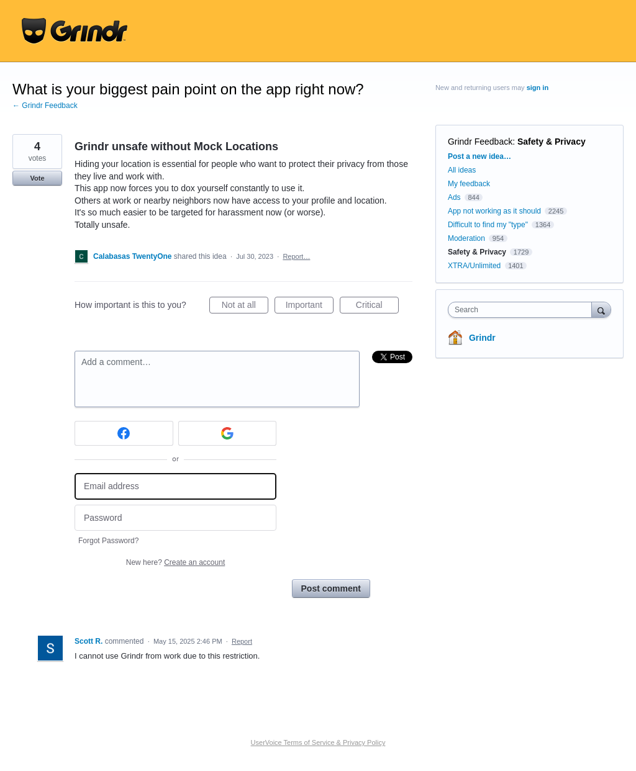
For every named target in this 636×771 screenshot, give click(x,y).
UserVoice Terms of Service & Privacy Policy (318, 742)
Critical (377, 306)
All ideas (462, 170)
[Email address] (175, 486)
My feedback (469, 183)
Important (310, 306)
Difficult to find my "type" (488, 224)
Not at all (245, 306)
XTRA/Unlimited (474, 265)
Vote (37, 178)
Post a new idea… (479, 156)
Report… (296, 256)
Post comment (331, 588)
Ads (454, 197)
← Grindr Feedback (45, 105)
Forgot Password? (108, 540)
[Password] (175, 518)
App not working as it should (494, 211)
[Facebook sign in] (124, 433)
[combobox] (522, 309)
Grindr (482, 338)
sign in (537, 87)
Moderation (467, 238)
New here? (175, 562)
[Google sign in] (227, 433)
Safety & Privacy (551, 142)
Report (242, 641)
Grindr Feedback (480, 142)
